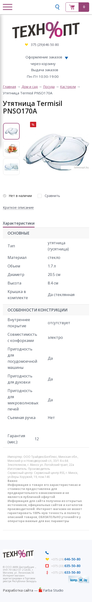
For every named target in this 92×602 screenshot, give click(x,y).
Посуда (49, 86)
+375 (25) (65, 573)
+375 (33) (65, 566)
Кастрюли (68, 86)
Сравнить (52, 195)
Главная (9, 86)
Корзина (77, 7)
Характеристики (19, 223)
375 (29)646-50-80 (45, 44)
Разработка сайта (18, 590)
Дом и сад (30, 86)
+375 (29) (65, 559)
